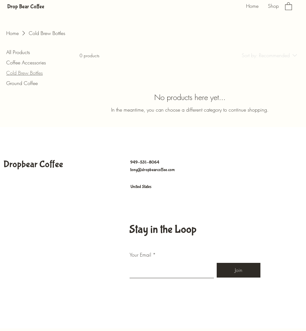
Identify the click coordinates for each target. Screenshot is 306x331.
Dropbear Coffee (33, 164)
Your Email (140, 254)
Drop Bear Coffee (25, 6)
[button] (288, 6)
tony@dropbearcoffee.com (152, 169)
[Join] (238, 270)
